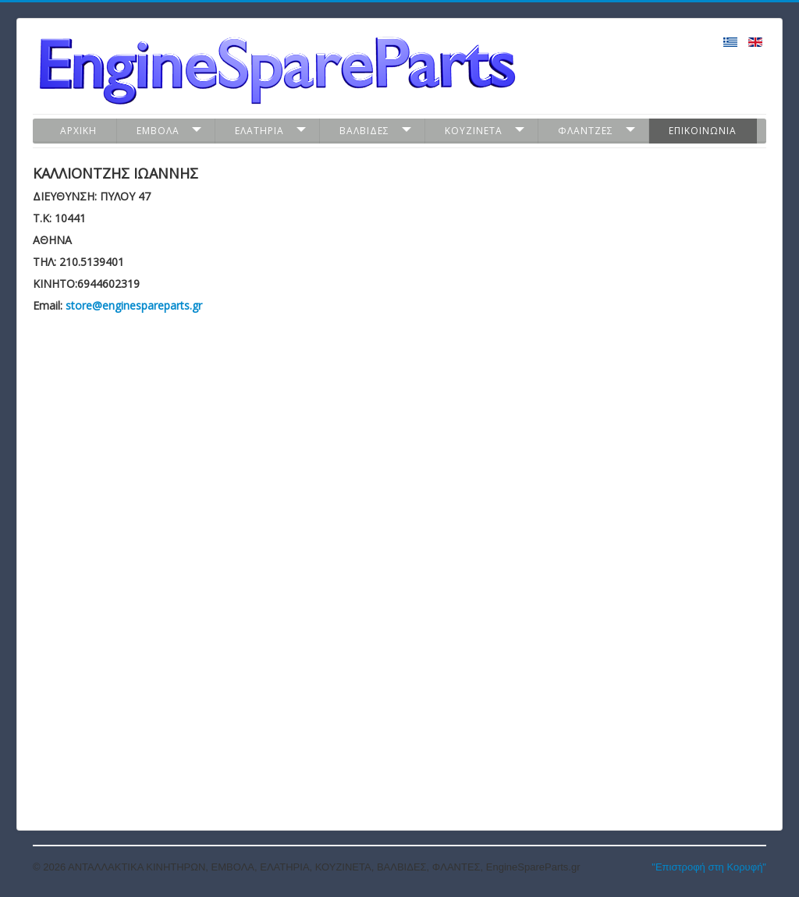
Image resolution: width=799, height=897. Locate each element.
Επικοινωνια (703, 130)
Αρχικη (78, 130)
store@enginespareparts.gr (134, 305)
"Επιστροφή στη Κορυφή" (709, 867)
